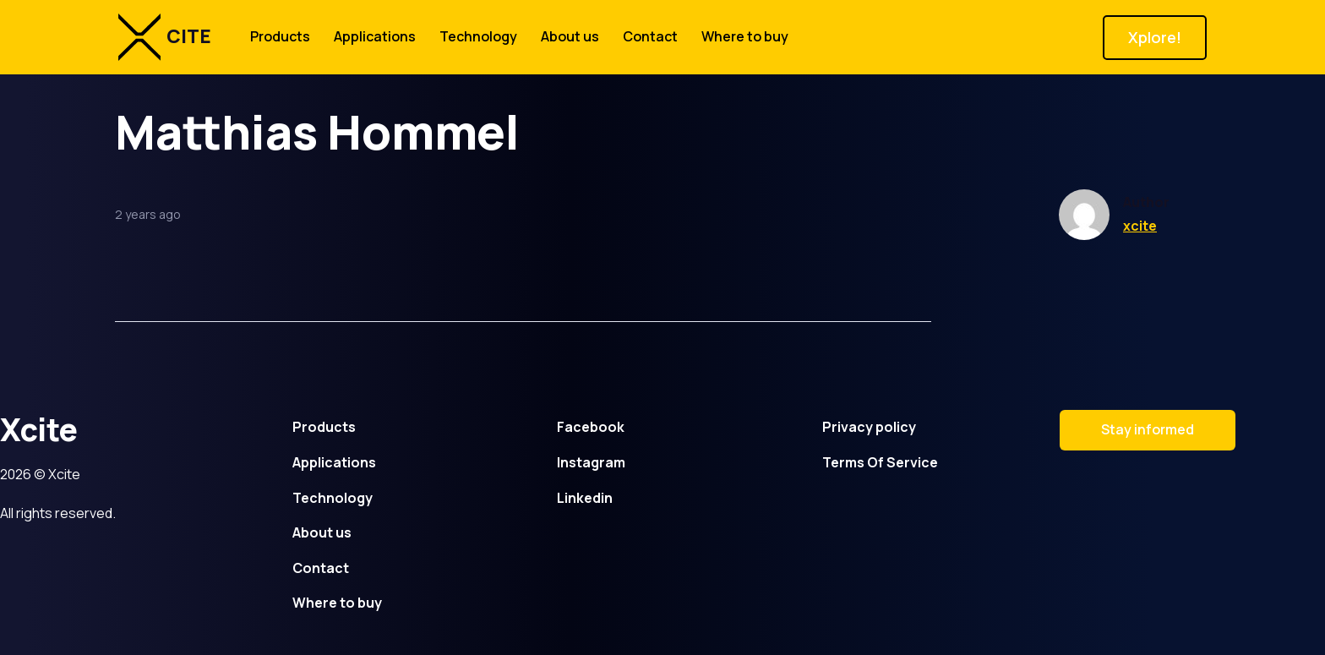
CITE (164, 37)
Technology (478, 36)
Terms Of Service (880, 462)
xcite (1140, 225)
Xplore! (1154, 37)
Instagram (591, 462)
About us (570, 36)
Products (280, 36)
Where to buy (744, 36)
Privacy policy (869, 427)
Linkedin (585, 498)
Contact (650, 36)
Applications (375, 36)
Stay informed (1147, 429)
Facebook (590, 427)
